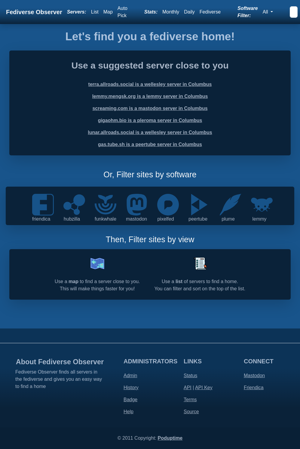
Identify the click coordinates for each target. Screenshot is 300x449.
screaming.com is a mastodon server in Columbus (149, 108)
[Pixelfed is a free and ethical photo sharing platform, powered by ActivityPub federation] (168, 204)
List (95, 11)
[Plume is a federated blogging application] (230, 204)
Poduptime (170, 438)
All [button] (266, 11)
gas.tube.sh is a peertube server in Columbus (150, 144)
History (131, 387)
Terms (190, 399)
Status (190, 375)
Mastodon (254, 375)
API (187, 387)
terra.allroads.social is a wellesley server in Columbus (150, 84)
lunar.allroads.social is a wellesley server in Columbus (150, 132)
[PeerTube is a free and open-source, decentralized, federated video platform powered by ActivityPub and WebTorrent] (199, 204)
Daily (189, 11)
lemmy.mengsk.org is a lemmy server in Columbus (150, 96)
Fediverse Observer (34, 12)
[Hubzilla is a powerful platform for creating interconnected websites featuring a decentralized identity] (74, 204)
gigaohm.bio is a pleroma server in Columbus (150, 120)
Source (191, 411)
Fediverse (210, 11)
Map (108, 11)
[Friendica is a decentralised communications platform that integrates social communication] (43, 204)
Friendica (254, 387)
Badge (130, 399)
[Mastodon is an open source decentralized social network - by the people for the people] (137, 204)
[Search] (294, 12)
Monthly (170, 11)
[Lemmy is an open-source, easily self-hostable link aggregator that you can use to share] (262, 204)
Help (128, 411)
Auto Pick (122, 12)
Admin (130, 375)
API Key (204, 387)
